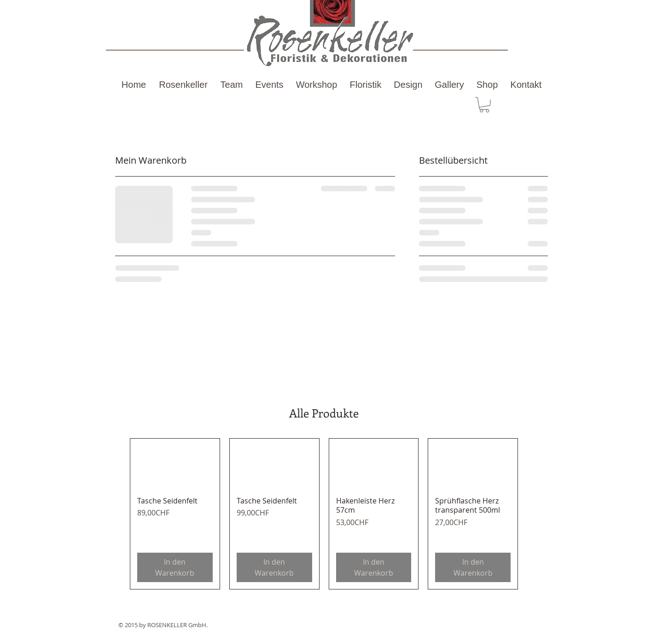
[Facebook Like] (502, 608)
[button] (484, 105)
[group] (324, 514)
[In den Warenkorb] (175, 567)
